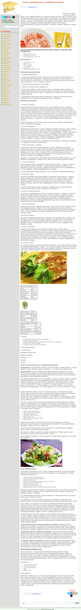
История (5, 50)
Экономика (6, 102)
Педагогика (6, 69)
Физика (5, 90)
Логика (5, 55)
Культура (5, 52)
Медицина (6, 59)
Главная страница (7, 20)
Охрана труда (7, 67)
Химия (5, 96)
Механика (6, 63)
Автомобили (6, 34)
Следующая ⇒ (32, 7)
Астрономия (6, 36)
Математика (6, 57)
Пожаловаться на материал (47, 609)
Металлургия (7, 61)
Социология (6, 81)
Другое (5, 46)
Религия (5, 77)
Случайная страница (8, 22)
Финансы (5, 94)
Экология (5, 100)
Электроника (7, 104)
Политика (6, 71)
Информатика (7, 48)
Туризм (5, 88)
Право (5, 73)
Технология (6, 87)
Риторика (6, 79)
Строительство (7, 85)
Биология (6, 38)
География (6, 40)
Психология (6, 75)
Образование (7, 65)
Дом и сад (6, 42)
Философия (6, 92)
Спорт (4, 83)
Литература (6, 53)
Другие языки (7, 44)
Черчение (6, 98)
